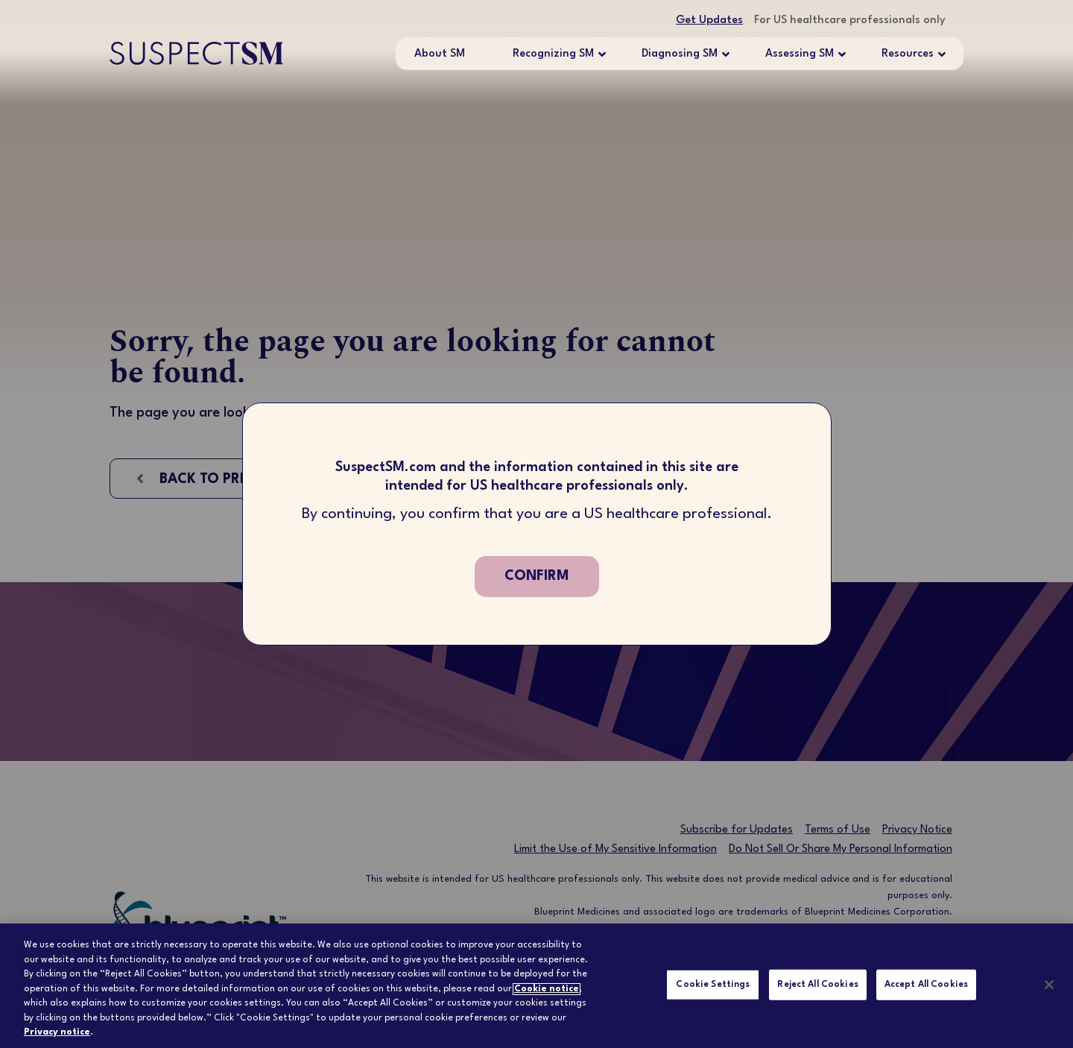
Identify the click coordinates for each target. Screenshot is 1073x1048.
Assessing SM (799, 54)
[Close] (1049, 984)
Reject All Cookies (817, 983)
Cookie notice (546, 989)
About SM (439, 54)
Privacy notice (57, 1032)
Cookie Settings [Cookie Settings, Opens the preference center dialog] (713, 983)
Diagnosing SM (680, 54)
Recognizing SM (553, 54)
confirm (536, 576)
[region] (536, 986)
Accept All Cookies (926, 983)
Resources (907, 54)
